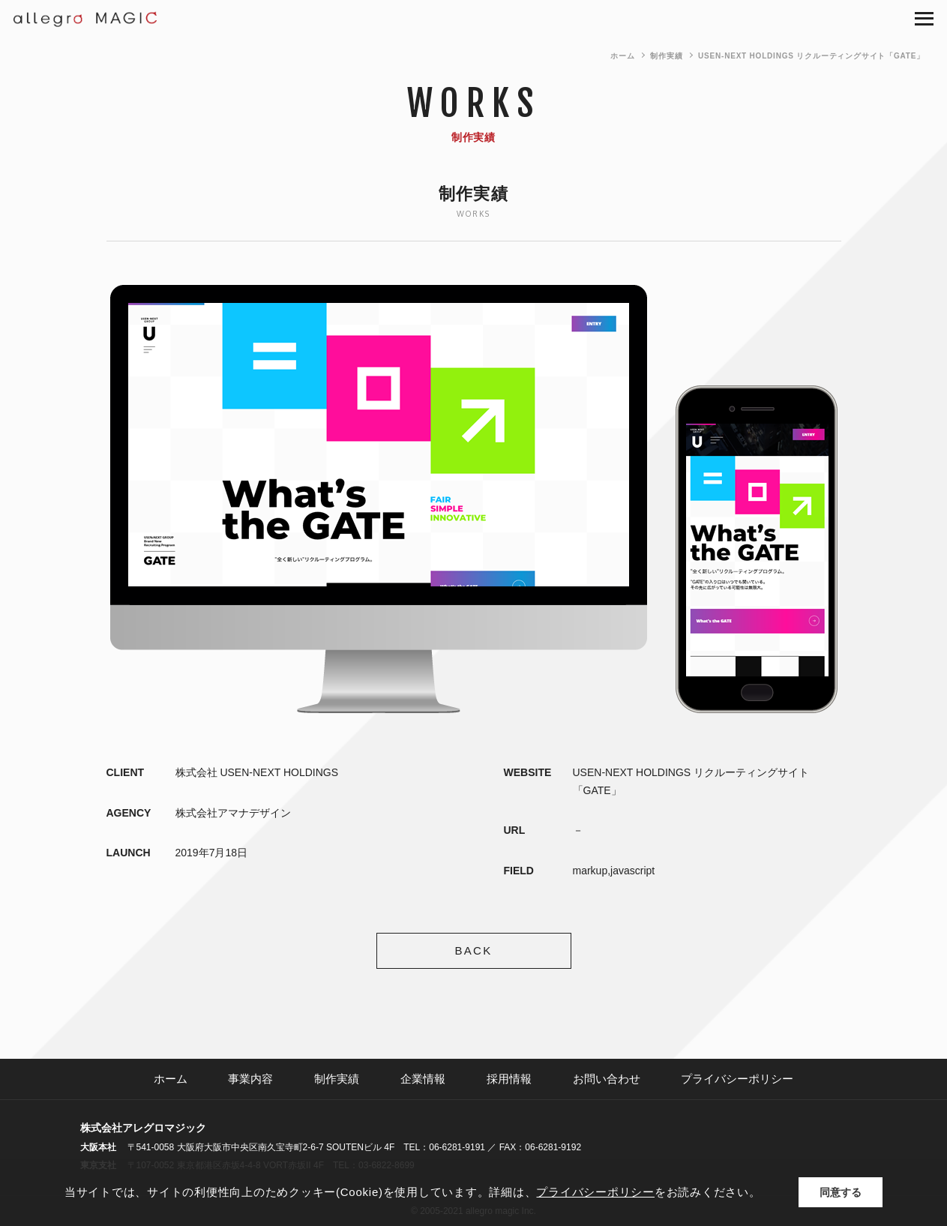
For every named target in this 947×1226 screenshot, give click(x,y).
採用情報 (509, 1078)
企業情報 (422, 1078)
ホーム (622, 56)
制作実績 (666, 56)
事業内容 (250, 1078)
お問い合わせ (606, 1078)
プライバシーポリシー (737, 1078)
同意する (841, 1192)
